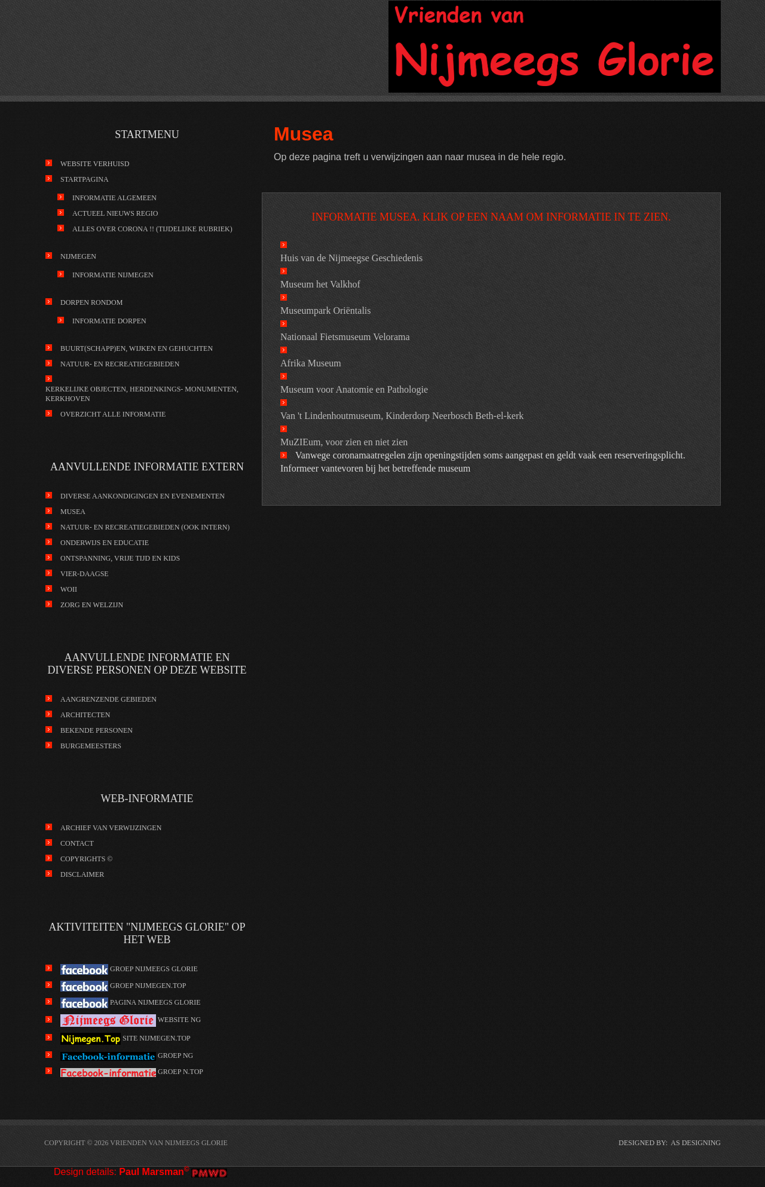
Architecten (85, 715)
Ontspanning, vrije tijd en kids (120, 558)
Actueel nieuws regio (115, 213)
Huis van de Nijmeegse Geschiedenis (351, 258)
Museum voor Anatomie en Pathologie (354, 389)
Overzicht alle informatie (113, 414)
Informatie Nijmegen (113, 275)
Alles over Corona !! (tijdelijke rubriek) (152, 229)
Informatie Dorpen (109, 321)
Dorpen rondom (91, 302)
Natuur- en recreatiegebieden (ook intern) (145, 527)
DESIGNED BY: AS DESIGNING (670, 1143)
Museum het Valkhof (320, 284)
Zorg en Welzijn (91, 605)
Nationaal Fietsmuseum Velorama (345, 337)
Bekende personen (96, 730)
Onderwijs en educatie (104, 543)
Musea (72, 511)
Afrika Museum (310, 363)
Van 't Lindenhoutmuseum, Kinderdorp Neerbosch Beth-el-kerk (402, 416)
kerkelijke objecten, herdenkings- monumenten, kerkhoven (141, 394)
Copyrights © (86, 859)
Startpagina (84, 179)
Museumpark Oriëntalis (325, 310)
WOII (68, 589)
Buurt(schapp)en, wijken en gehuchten (136, 348)
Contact (77, 843)
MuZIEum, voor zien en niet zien (344, 442)
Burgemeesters (90, 746)
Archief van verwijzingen (110, 828)
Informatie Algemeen (114, 198)
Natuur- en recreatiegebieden (119, 364)
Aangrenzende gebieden (108, 699)
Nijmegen (78, 256)
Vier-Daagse (84, 574)
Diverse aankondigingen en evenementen (142, 496)
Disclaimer (82, 874)
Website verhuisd (94, 164)
